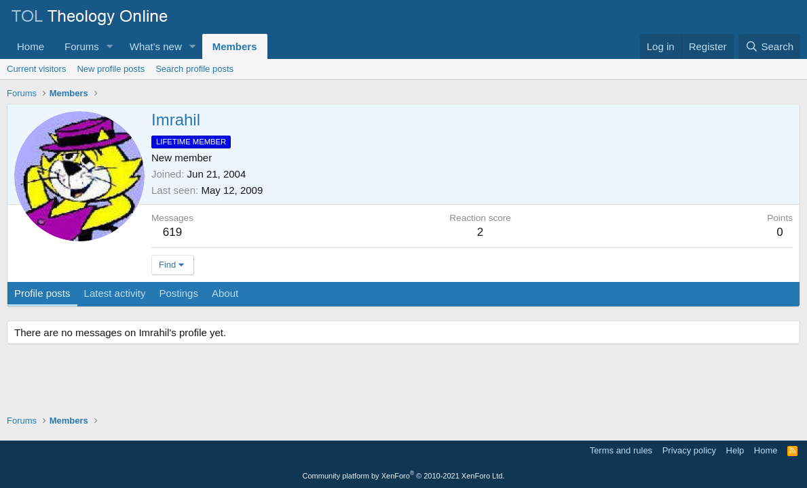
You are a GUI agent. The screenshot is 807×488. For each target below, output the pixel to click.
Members (234, 46)
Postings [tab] (178, 293)
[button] (109, 46)
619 (172, 232)
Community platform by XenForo (404, 476)
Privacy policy (689, 450)
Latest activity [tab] (115, 293)
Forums (81, 46)
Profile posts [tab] (42, 293)
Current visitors (36, 69)
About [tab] (225, 293)
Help (735, 450)
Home (30, 46)
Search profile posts (194, 69)
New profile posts (111, 69)
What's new (156, 46)
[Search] (769, 46)
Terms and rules (621, 450)
